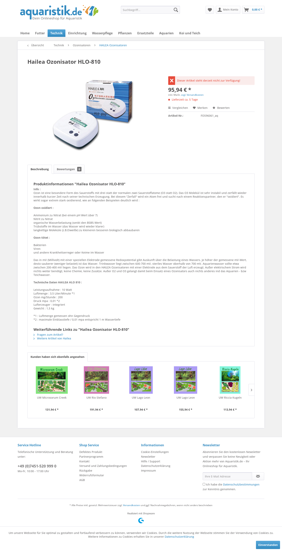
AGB (82, 480)
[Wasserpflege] (102, 33)
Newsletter (148, 456)
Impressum (148, 470)
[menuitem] (150, 10)
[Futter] (40, 33)
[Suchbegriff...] (150, 10)
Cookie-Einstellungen (155, 452)
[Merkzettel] (210, 10)
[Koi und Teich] (189, 33)
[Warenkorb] (253, 10)
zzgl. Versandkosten (192, 94)
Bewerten (221, 108)
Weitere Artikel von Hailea (52, 338)
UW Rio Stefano (96, 397)
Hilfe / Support (150, 461)
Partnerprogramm (91, 456)
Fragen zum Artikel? (48, 334)
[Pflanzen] (125, 33)
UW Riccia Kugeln (230, 397)
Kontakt (84, 461)
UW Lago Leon (141, 397)
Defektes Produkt (90, 452)
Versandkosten (131, 505)
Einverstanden (268, 545)
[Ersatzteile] (145, 33)
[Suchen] (176, 10)
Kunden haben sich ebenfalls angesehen (57, 357)
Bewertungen (69, 169)
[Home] (25, 33)
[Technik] (56, 33)
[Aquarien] (166, 33)
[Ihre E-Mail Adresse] (227, 476)
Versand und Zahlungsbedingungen (103, 466)
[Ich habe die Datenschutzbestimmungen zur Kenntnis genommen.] (204, 484)
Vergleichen (178, 108)
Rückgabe (85, 470)
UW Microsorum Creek (52, 397)
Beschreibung (40, 169)
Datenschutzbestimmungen (241, 484)
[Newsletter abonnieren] (258, 476)
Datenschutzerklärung (155, 466)
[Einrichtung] (77, 33)
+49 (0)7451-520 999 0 (37, 466)
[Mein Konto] (228, 10)
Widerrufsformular (91, 475)
